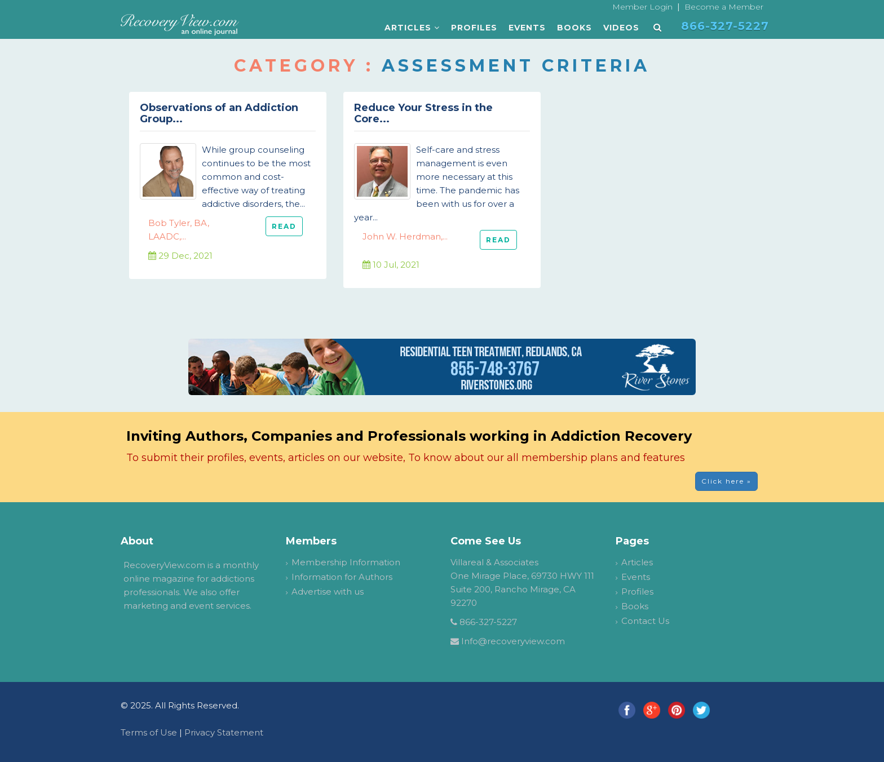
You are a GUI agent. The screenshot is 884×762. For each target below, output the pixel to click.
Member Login (642, 7)
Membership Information (345, 562)
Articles (412, 28)
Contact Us (645, 620)
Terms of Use (149, 732)
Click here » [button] (726, 481)
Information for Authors (341, 577)
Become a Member (723, 7)
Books (574, 28)
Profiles (474, 28)
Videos (621, 28)
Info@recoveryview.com (513, 641)
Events (527, 28)
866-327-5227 (488, 622)
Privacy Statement (223, 732)
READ (284, 226)
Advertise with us (327, 591)
